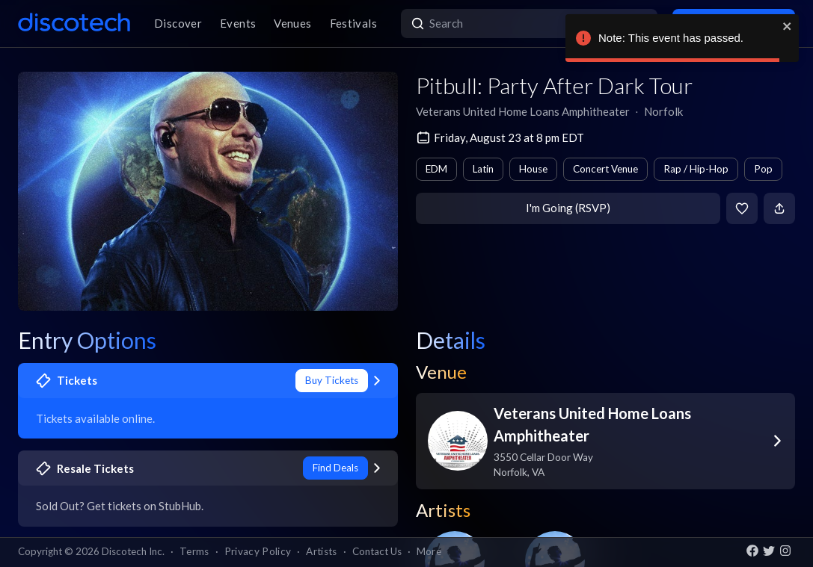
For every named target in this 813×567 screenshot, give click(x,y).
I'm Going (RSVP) (568, 207)
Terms (194, 551)
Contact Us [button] (377, 551)
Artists (321, 551)
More (429, 551)
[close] (787, 26)
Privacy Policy (258, 551)
